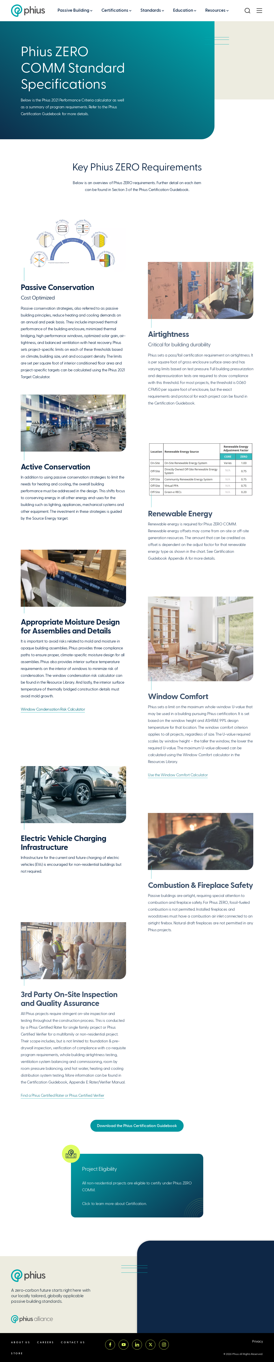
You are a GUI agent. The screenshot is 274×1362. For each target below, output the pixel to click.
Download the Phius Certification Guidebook (137, 1125)
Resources (215, 10)
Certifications (114, 10)
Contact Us (73, 1342)
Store (17, 1353)
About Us (20, 1342)
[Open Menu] (259, 10)
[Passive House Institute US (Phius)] (28, 10)
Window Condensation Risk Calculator (53, 709)
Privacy (257, 1341)
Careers (45, 1342)
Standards (150, 10)
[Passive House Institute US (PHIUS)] (28, 1275)
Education (183, 10)
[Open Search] (247, 10)
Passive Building (73, 10)
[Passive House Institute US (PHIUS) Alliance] (32, 1319)
